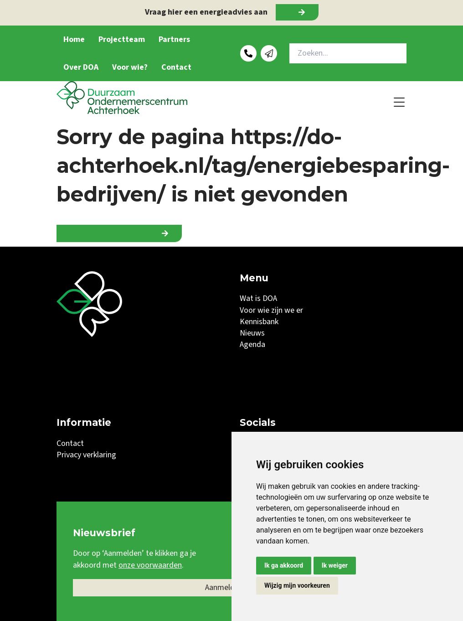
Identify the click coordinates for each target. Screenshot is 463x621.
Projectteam (121, 39)
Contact (176, 67)
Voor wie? (130, 67)
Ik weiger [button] (335, 565)
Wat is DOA (258, 298)
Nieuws (252, 333)
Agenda (252, 344)
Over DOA (80, 67)
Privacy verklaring (86, 455)
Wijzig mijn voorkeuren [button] (297, 585)
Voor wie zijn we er (271, 310)
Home (74, 39)
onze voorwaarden (150, 565)
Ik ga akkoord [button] (283, 565)
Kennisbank (259, 321)
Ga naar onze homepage (111, 233)
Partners (174, 39)
